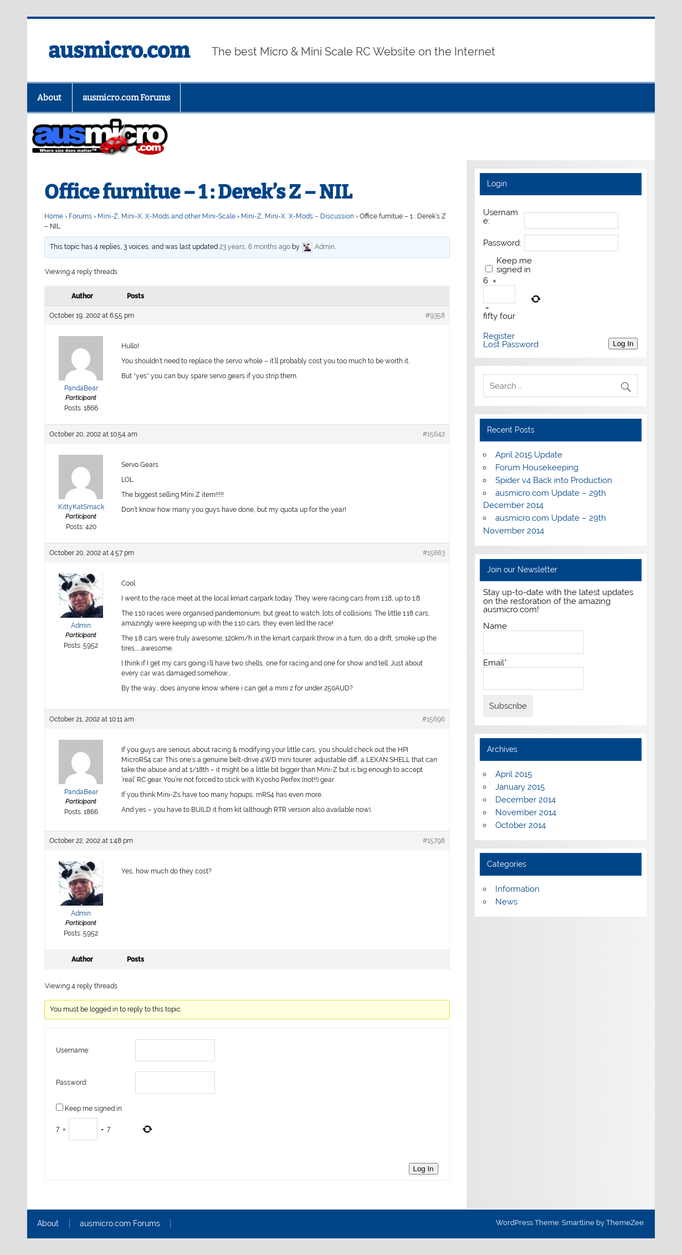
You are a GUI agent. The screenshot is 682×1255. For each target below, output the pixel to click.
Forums (80, 216)
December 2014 (525, 800)
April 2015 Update (528, 455)
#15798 (434, 841)
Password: (71, 1082)
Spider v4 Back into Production (553, 480)
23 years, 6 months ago (254, 247)
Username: (72, 1050)
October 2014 (520, 825)
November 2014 (525, 812)
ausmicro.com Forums (126, 98)
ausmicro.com (118, 50)
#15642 (434, 434)
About (49, 98)
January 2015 (520, 787)
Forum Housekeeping (536, 467)
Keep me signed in (93, 1108)
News (506, 902)
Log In (423, 1169)
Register (499, 336)
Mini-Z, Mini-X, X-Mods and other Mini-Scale (166, 216)
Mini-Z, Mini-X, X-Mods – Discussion (297, 216)
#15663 (434, 553)
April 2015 (513, 774)
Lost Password (511, 345)
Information (517, 889)
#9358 (435, 315)
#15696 (433, 719)
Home (53, 216)
